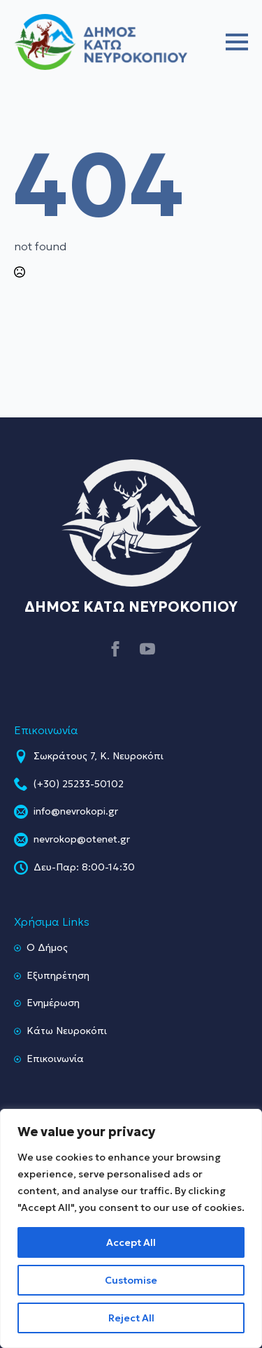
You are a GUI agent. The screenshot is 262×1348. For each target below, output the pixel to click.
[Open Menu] (237, 42)
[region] (131, 1228)
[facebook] (115, 649)
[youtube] (147, 649)
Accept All (131, 1242)
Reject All (131, 1318)
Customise (131, 1280)
